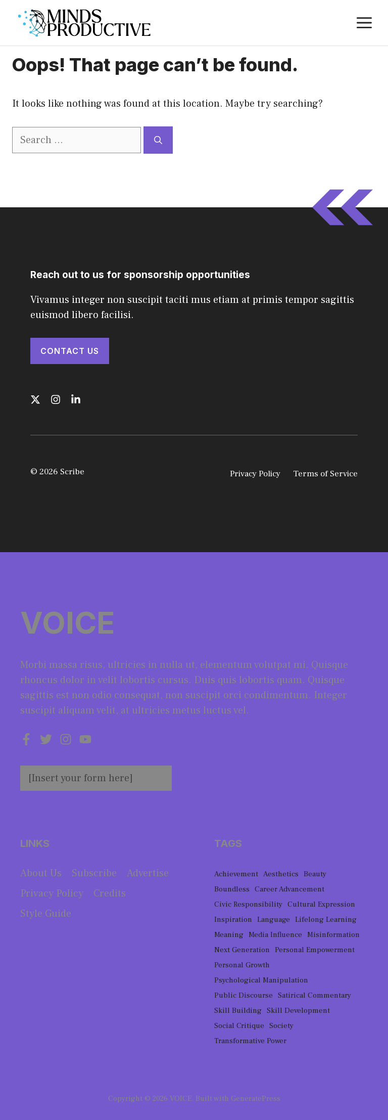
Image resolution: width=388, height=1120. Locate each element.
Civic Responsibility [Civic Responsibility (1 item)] (248, 904)
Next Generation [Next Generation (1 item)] (242, 950)
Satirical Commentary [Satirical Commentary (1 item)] (314, 995)
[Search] (158, 140)
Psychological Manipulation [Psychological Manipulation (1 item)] (261, 980)
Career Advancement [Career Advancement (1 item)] (289, 889)
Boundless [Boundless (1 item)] (232, 889)
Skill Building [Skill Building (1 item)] (238, 1010)
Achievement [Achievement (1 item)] (236, 874)
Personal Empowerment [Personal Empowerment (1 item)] (315, 950)
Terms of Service (325, 473)
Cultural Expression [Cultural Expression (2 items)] (321, 904)
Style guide (45, 913)
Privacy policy (51, 893)
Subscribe (94, 873)
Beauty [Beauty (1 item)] (315, 874)
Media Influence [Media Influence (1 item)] (275, 934)
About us (41, 873)
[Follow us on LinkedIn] (76, 399)
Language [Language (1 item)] (273, 919)
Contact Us (69, 351)
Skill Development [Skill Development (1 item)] (298, 1010)
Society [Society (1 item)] (281, 1026)
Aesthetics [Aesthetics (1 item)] (281, 874)
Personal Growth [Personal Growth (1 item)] (242, 965)
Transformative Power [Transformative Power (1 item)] (250, 1041)
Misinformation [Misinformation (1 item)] (333, 934)
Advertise (148, 873)
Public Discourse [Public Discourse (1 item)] (243, 995)
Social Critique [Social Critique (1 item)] (239, 1026)
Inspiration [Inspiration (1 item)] (233, 919)
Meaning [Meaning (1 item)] (229, 934)
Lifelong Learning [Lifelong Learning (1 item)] (326, 919)
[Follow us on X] (35, 399)
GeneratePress (255, 1098)
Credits (109, 893)
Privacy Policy (255, 473)
